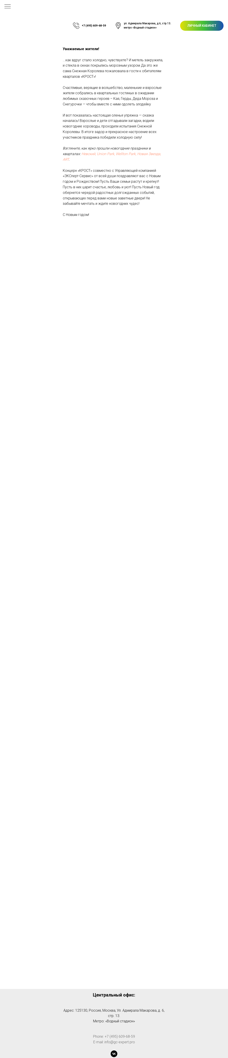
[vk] (114, 1053)
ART (66, 159)
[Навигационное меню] (7, 6)
